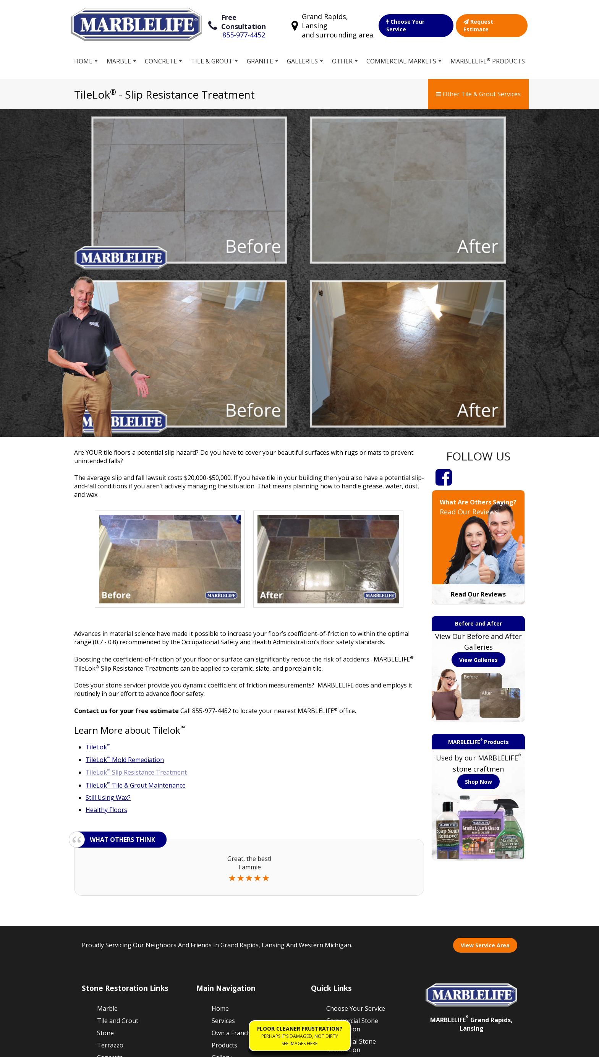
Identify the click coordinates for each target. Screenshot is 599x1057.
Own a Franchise (235, 865)
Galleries (302, 57)
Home (83, 57)
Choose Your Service (416, 23)
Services (223, 852)
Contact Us (342, 939)
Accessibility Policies (239, 1047)
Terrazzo (110, 877)
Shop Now (478, 613)
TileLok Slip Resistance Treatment (136, 604)
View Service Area (485, 777)
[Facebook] (443, 309)
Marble (119, 57)
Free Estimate (231, 901)
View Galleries (478, 491)
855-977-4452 (243, 28)
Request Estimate (491, 23)
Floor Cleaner (345, 927)
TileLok (98, 579)
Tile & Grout (212, 57)
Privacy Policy (186, 1047)
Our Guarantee (347, 894)
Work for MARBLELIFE (346, 910)
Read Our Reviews (478, 426)
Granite (260, 57)
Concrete (161, 57)
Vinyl (104, 913)
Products (224, 877)
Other (342, 57)
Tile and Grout (117, 852)
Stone (105, 865)
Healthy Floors (106, 641)
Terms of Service (136, 1047)
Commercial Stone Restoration (352, 856)
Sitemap (94, 1047)
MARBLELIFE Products (487, 56)
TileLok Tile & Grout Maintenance (136, 617)
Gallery (222, 889)
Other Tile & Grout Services (478, 90)
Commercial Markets (401, 57)
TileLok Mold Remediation (125, 592)
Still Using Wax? (108, 629)
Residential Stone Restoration (351, 877)
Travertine (112, 926)
